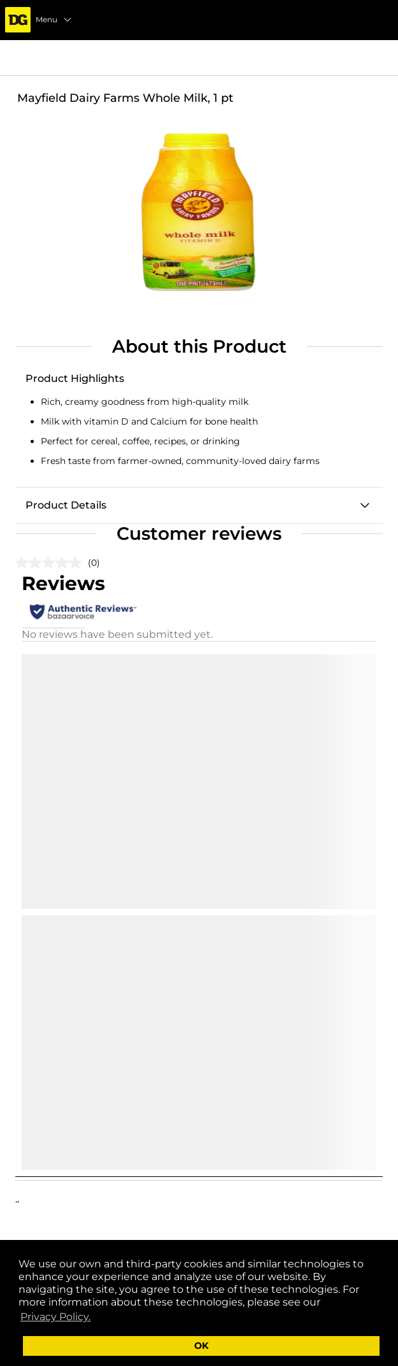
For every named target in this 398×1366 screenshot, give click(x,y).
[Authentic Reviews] (83, 611)
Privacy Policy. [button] (55, 1317)
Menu (54, 20)
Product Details (65, 505)
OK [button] (201, 1345)
